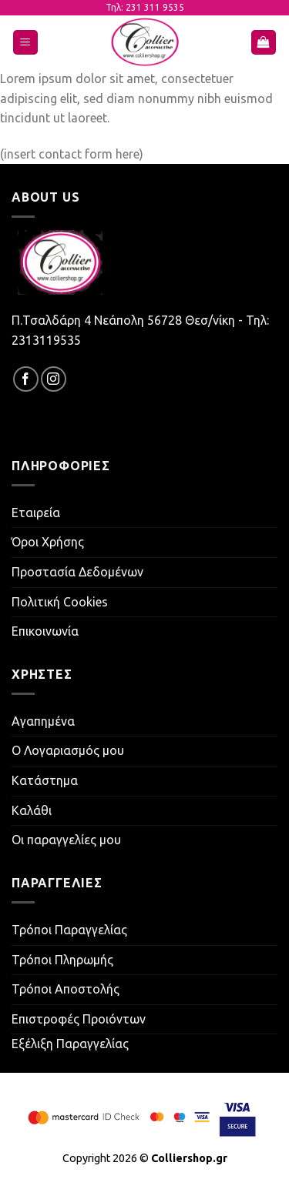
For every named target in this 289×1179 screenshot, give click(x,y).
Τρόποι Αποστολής (65, 989)
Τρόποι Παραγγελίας (69, 930)
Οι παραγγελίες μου (66, 840)
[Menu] (26, 42)
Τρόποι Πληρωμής (62, 960)
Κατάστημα (45, 780)
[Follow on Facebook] (26, 379)
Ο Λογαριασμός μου (68, 750)
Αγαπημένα (43, 721)
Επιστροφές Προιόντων (79, 1019)
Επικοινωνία (45, 631)
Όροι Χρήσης (48, 542)
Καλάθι (32, 810)
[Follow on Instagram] (53, 379)
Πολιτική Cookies (60, 602)
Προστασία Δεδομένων (77, 572)
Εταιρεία (36, 512)
